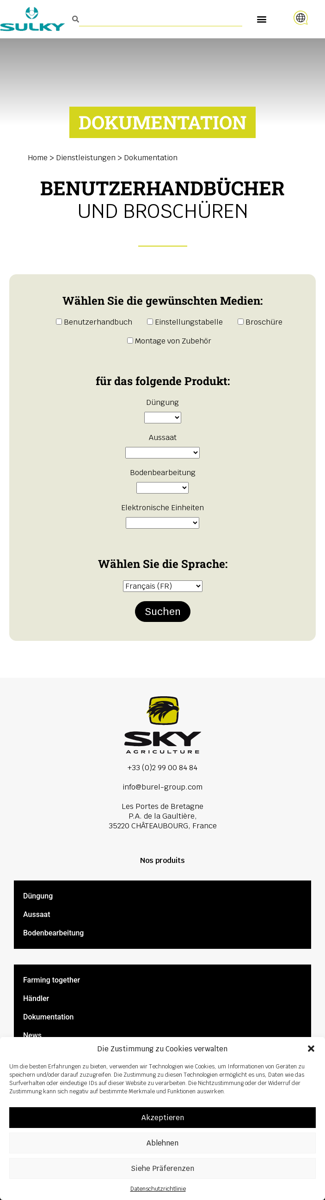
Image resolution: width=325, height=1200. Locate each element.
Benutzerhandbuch (94, 322)
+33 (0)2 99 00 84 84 (162, 767)
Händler (36, 998)
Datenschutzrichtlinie (158, 1189)
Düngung (38, 896)
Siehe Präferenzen (162, 1168)
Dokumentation (48, 1017)
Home (38, 158)
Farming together (51, 980)
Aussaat (36, 914)
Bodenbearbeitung (53, 933)
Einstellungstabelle (185, 322)
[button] (311, 1048)
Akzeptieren (162, 1117)
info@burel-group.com (162, 787)
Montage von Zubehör (169, 341)
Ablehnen (162, 1143)
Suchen (163, 611)
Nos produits (162, 860)
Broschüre (260, 322)
